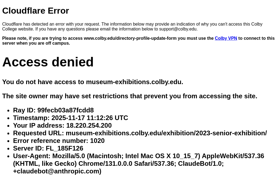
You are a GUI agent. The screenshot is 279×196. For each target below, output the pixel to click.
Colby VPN (226, 38)
